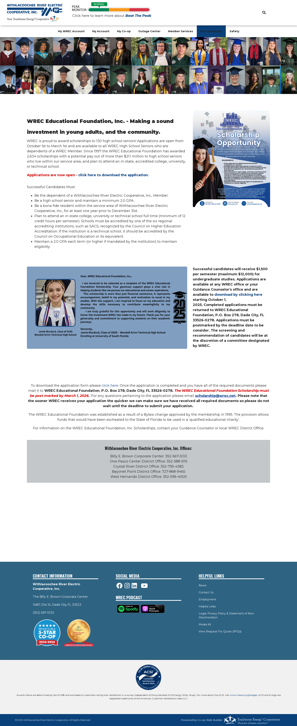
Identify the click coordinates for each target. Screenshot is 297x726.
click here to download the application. (113, 175)
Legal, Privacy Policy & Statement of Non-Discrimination (227, 615)
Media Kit (205, 624)
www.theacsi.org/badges (243, 695)
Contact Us (206, 592)
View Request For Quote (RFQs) (220, 631)
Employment (207, 599)
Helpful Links (207, 606)
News (202, 585)
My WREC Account (71, 31)
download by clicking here (238, 295)
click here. (110, 385)
